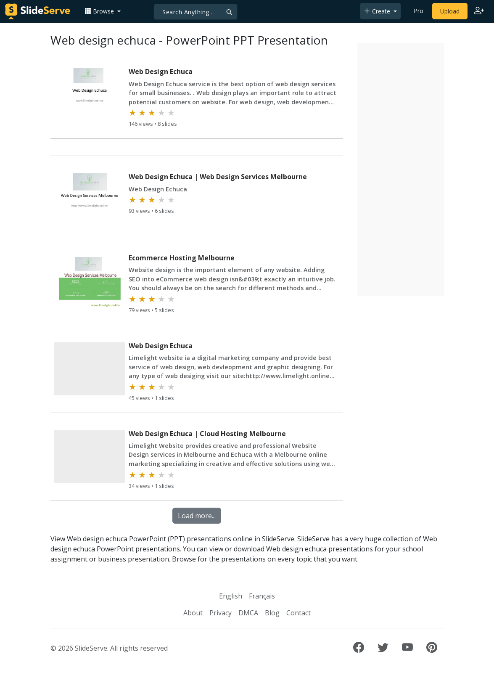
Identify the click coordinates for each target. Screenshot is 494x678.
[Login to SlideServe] (479, 11)
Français (262, 596)
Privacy (220, 612)
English (230, 596)
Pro (418, 11)
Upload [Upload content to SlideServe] (450, 11)
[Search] (195, 12)
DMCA (248, 612)
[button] (102, 11)
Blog (272, 612)
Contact (298, 612)
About (193, 612)
